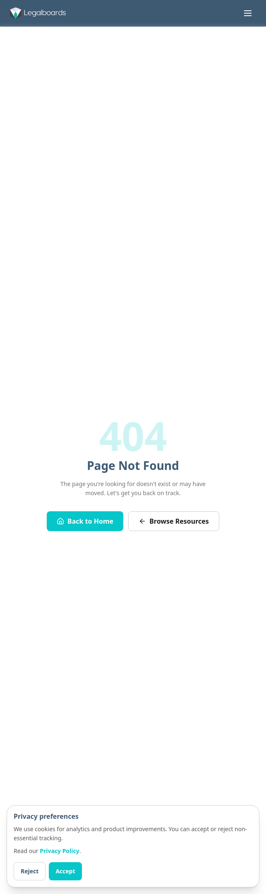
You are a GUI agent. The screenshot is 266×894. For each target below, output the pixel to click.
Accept (65, 871)
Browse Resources (174, 521)
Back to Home (85, 521)
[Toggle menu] (248, 13)
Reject (29, 871)
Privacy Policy (59, 851)
